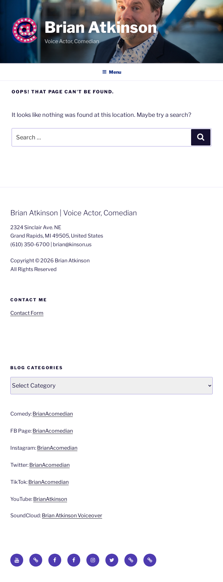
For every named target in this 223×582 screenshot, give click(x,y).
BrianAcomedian (53, 414)
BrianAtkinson (50, 499)
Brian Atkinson (100, 27)
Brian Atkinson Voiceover (72, 515)
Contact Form (27, 313)
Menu (111, 72)
